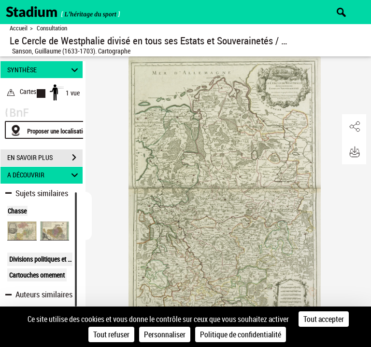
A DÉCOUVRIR (44, 175)
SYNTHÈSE (44, 69)
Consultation (52, 28)
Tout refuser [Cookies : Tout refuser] (111, 334)
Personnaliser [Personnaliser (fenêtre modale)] (165, 334)
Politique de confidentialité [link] (240, 334)
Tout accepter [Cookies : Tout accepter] (323, 319)
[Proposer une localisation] (51, 130)
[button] (354, 126)
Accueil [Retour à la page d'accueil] (19, 28)
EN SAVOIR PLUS (45, 157)
